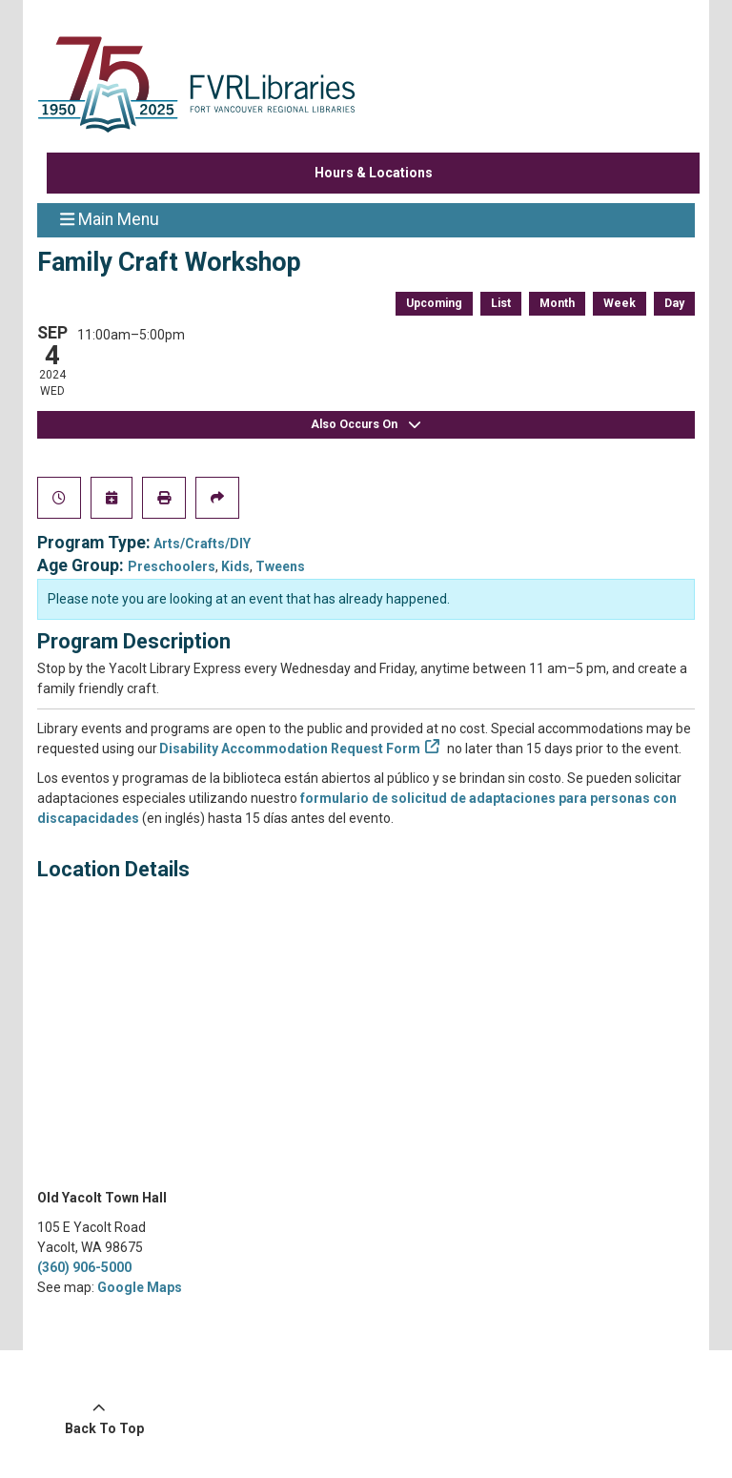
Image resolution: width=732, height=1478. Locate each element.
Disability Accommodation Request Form (290, 748)
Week (619, 303)
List (501, 303)
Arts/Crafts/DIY (202, 543)
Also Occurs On (366, 425)
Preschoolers (171, 566)
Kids (235, 566)
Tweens (280, 566)
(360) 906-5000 (84, 1267)
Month (557, 303)
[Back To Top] (99, 1418)
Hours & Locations (374, 172)
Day (674, 303)
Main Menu (109, 218)
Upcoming (434, 303)
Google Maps (139, 1287)
